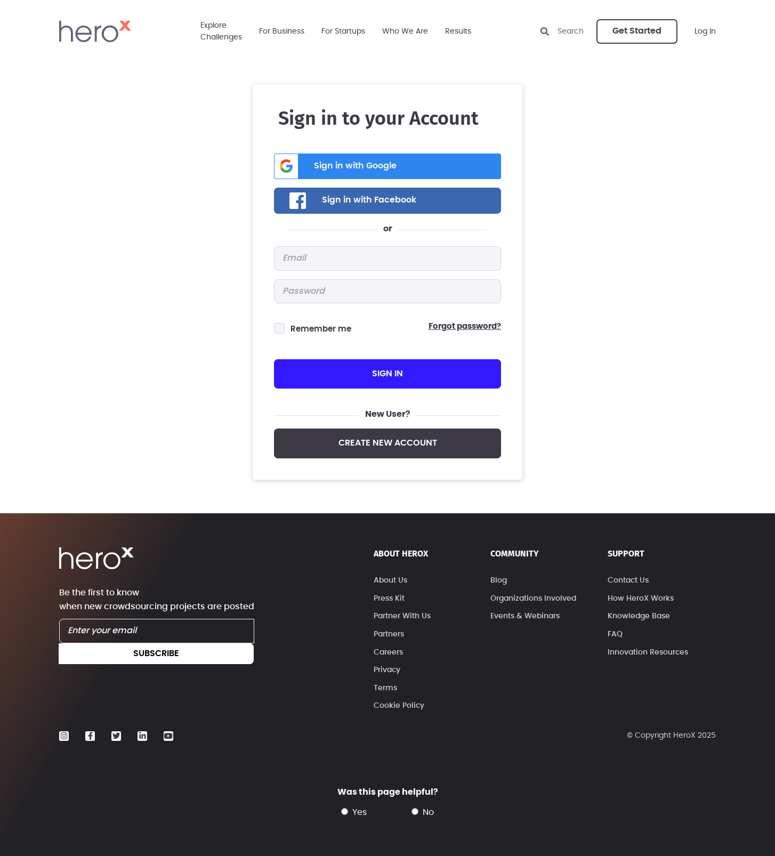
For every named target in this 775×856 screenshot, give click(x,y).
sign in (387, 373)
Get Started (636, 31)
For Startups (343, 31)
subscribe (156, 653)
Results (458, 31)
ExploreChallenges (221, 31)
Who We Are (405, 31)
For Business (281, 31)
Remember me (320, 329)
